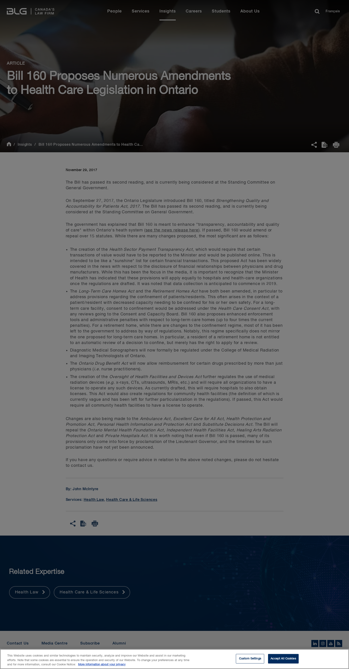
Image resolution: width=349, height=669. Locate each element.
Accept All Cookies (283, 660)
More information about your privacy (102, 666)
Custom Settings (250, 660)
